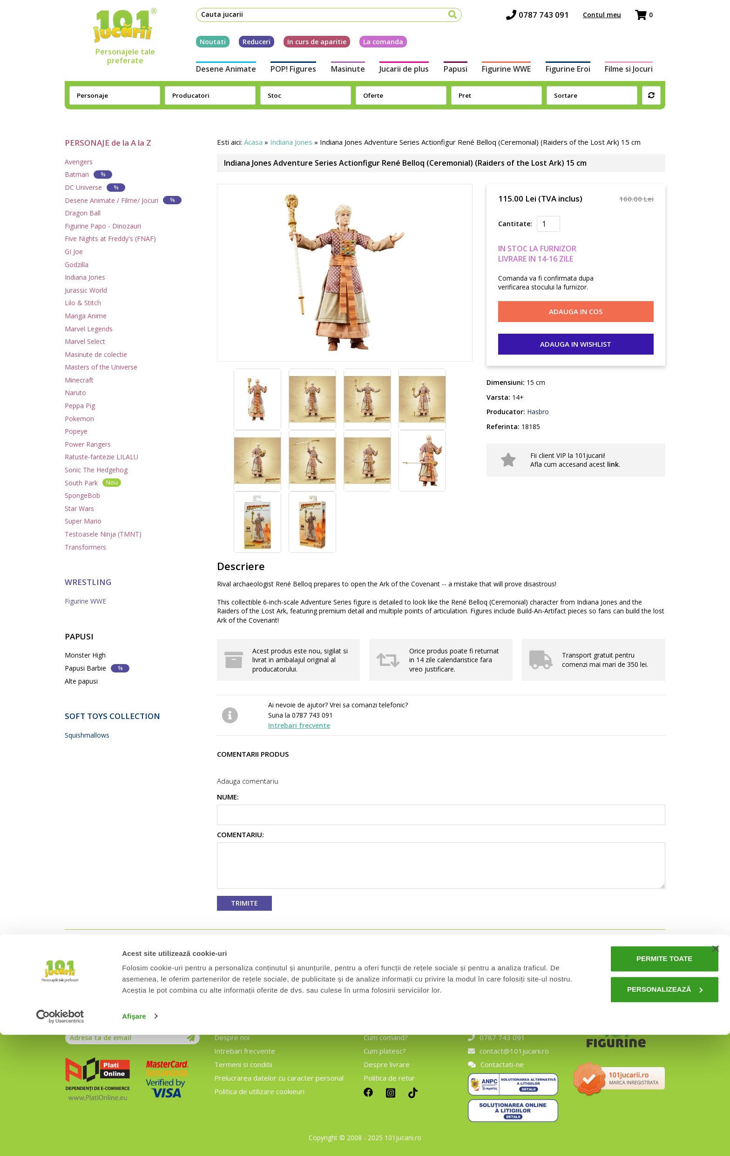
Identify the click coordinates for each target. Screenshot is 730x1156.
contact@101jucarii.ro (508, 1050)
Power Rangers (88, 444)
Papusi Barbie (97, 668)
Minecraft (79, 380)
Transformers (85, 547)
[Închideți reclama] (715, 1070)
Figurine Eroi (576, 73)
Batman (88, 174)
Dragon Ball (83, 212)
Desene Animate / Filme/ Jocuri (123, 199)
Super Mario (83, 521)
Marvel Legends (89, 328)
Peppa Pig (80, 405)
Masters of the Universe (101, 367)
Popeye (76, 431)
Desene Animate (213, 73)
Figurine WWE (511, 73)
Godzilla (76, 264)
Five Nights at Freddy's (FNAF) (110, 238)
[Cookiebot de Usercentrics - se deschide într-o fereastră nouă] (60, 1138)
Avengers (79, 161)
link (613, 464)
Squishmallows (87, 735)
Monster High (85, 655)
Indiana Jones (85, 277)
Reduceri (244, 45)
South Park (93, 482)
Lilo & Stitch (83, 302)
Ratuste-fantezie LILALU (101, 456)
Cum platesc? (385, 1050)
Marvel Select (85, 341)
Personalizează (635, 1111)
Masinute (342, 73)
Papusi (457, 73)
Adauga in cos (575, 311)
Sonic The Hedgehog (96, 469)
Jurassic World (86, 290)
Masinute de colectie (96, 354)
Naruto (75, 392)
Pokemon (79, 418)
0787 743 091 (550, 18)
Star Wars (79, 508)
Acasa (253, 142)
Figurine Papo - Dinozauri (103, 226)
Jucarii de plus (402, 73)
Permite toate (635, 1080)
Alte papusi (81, 681)
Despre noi (232, 1037)
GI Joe (74, 251)
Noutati (200, 45)
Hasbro (537, 411)
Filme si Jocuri (641, 73)
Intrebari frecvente (299, 725)
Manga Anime (86, 315)
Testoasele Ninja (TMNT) (103, 534)
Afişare (134, 1138)
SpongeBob (82, 495)
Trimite (244, 903)
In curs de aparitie (304, 45)
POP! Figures (284, 73)
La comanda (371, 45)
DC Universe (95, 187)
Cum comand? (386, 1037)
